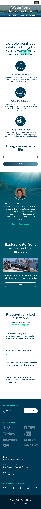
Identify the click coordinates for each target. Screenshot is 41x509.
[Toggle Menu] (36, 2)
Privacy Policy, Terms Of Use (20, 500)
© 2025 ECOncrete (20, 504)
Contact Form (9, 475)
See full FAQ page (20, 325)
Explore (21, 285)
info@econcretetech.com (14, 459)
